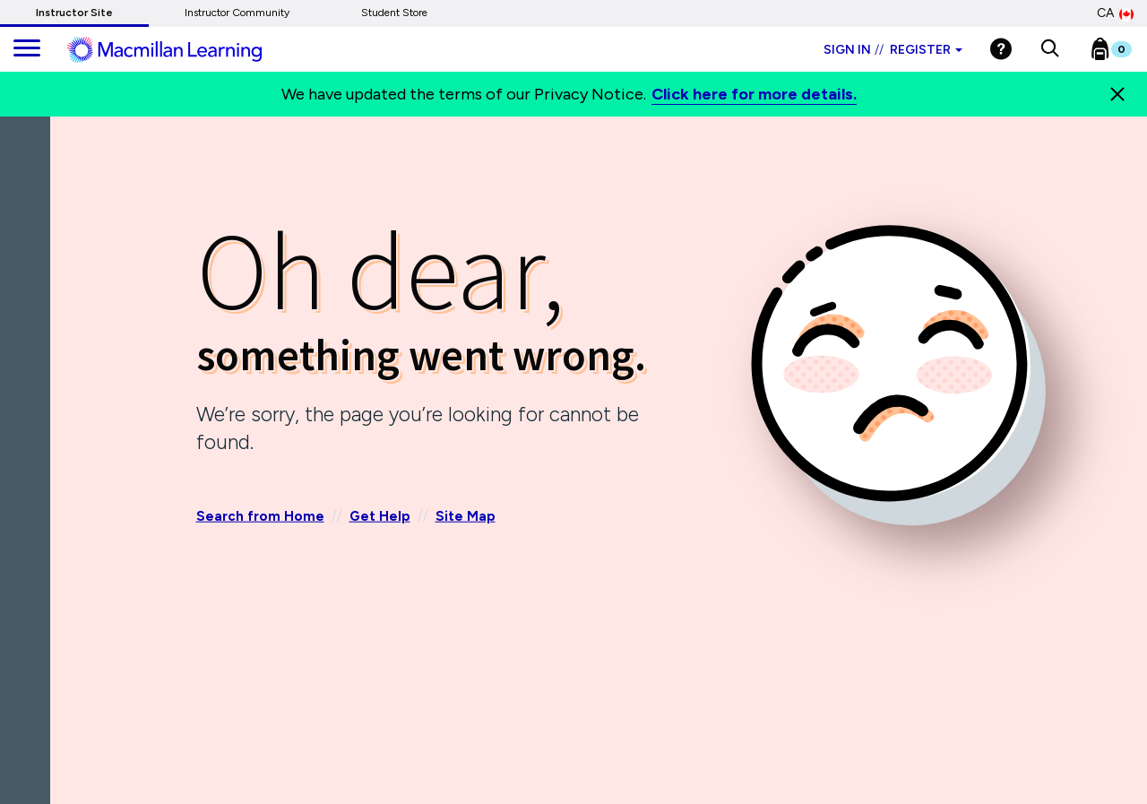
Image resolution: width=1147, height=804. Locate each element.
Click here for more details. (754, 94)
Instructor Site (74, 12)
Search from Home (260, 516)
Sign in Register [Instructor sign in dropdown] (893, 49)
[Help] (1001, 49)
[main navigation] (27, 49)
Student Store (394, 12)
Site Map (466, 516)
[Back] (29, 223)
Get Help (379, 516)
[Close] (1117, 94)
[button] (1049, 49)
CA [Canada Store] (1115, 13)
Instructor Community (237, 12)
